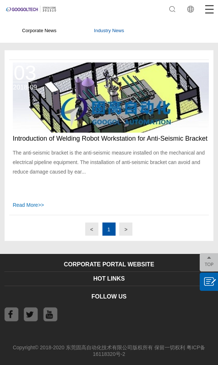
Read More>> (28, 205)
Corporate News (39, 30)
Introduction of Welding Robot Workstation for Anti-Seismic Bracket (110, 138)
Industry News (109, 30)
